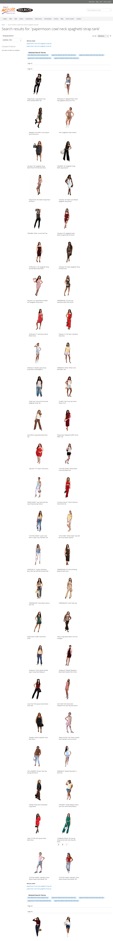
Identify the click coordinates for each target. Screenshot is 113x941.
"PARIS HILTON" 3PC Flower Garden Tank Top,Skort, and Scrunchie (69, 740)
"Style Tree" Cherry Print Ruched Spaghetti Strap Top (38, 404)
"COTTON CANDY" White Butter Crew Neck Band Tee (68, 471)
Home (3, 26)
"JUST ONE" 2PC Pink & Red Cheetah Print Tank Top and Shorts (67, 706)
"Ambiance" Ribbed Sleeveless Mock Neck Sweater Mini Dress (68, 673)
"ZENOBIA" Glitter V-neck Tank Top (37, 235)
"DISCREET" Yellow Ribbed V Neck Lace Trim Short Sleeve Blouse (68, 807)
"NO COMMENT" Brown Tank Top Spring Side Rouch (37, 773)
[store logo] (18, 12)
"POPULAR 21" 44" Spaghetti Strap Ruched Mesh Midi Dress (39, 269)
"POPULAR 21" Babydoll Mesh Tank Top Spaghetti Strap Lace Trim (67, 101)
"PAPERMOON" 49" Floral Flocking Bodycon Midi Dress (67, 572)
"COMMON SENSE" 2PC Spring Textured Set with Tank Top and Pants (66, 841)
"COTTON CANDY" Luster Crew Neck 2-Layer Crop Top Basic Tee (38, 538)
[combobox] (98, 11)
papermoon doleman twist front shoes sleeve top (91, 56)
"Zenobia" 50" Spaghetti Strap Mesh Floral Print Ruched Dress (36, 168)
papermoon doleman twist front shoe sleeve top (63, 56)
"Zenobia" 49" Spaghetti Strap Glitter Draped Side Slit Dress (66, 236)
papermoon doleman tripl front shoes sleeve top (66, 60)
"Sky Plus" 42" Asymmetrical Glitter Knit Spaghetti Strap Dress (37, 303)
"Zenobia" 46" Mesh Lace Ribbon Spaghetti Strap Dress (68, 202)
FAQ (101, 2)
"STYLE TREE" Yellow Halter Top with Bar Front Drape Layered (69, 538)
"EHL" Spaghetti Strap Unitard (67, 134)
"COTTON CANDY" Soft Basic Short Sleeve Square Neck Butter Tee (39, 880)
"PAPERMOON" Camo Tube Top (68, 605)
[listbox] (67, 846)
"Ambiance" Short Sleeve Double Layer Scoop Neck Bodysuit (38, 673)
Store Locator (107, 2)
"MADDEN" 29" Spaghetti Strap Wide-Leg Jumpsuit (66, 168)
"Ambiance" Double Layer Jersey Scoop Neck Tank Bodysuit (36, 370)
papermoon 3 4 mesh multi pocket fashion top (39, 60)
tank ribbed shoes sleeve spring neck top (38, 56)
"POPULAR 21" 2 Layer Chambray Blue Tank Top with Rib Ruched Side (37, 572)
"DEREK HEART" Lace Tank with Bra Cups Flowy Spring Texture (37, 504)
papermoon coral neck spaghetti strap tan (39, 45)
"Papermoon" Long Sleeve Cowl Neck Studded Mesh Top (36, 101)
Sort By (94, 38)
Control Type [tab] (7, 42)
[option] (58, 846)
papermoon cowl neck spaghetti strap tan (39, 48)
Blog (97, 2)
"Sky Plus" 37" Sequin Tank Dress (38, 470)
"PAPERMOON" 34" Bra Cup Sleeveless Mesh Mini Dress (65, 303)
